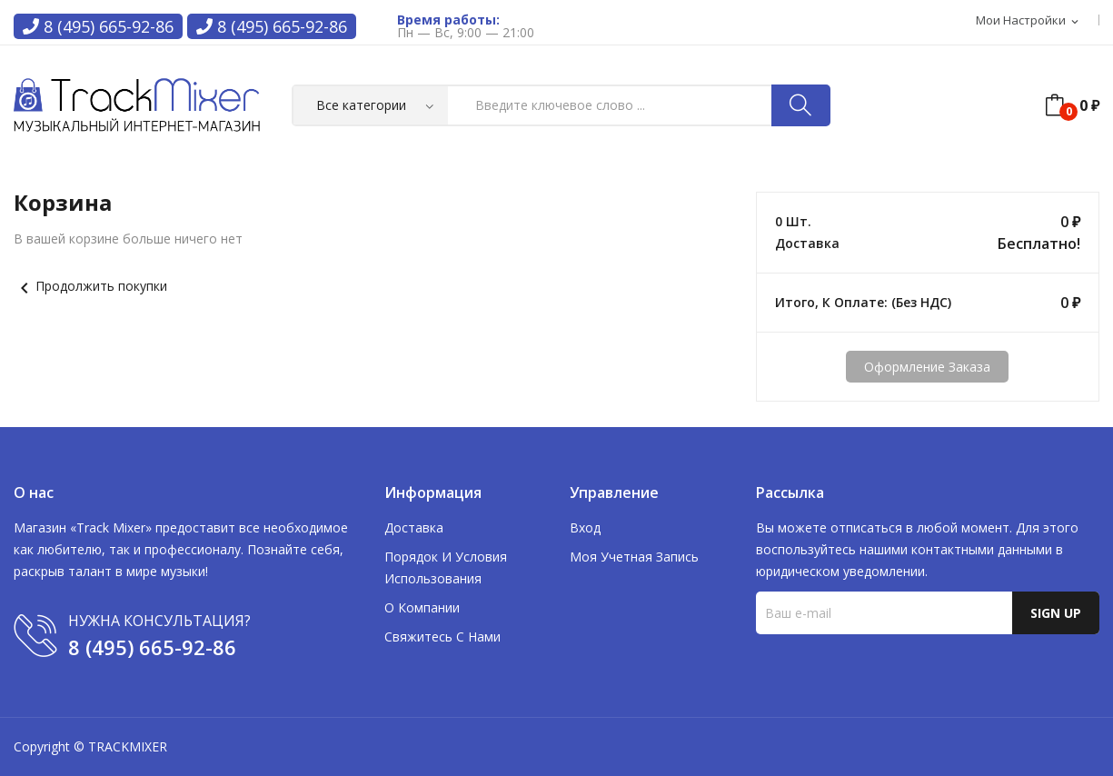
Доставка (413, 527)
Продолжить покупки (90, 285)
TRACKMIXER (127, 746)
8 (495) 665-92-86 (98, 26)
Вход (585, 527)
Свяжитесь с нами (442, 636)
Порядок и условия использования (445, 567)
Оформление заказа (927, 366)
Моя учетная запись (634, 556)
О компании (422, 607)
